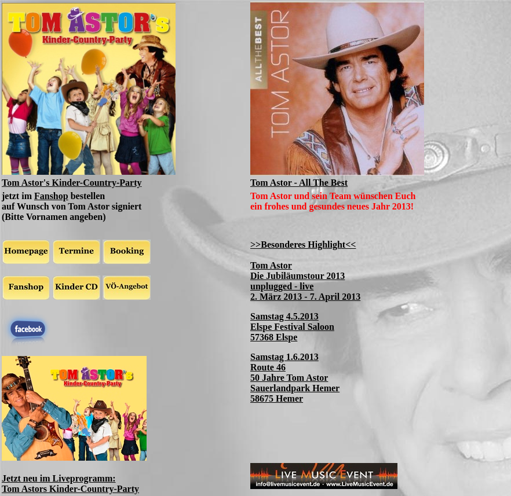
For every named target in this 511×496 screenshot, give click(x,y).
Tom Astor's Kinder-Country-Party (71, 183)
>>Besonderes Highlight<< (303, 244)
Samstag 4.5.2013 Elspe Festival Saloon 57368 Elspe (292, 326)
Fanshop (51, 196)
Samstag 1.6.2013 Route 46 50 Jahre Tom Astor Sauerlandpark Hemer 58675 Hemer (295, 377)
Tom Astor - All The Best (299, 183)
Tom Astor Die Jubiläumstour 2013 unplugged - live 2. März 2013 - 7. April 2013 (305, 281)
